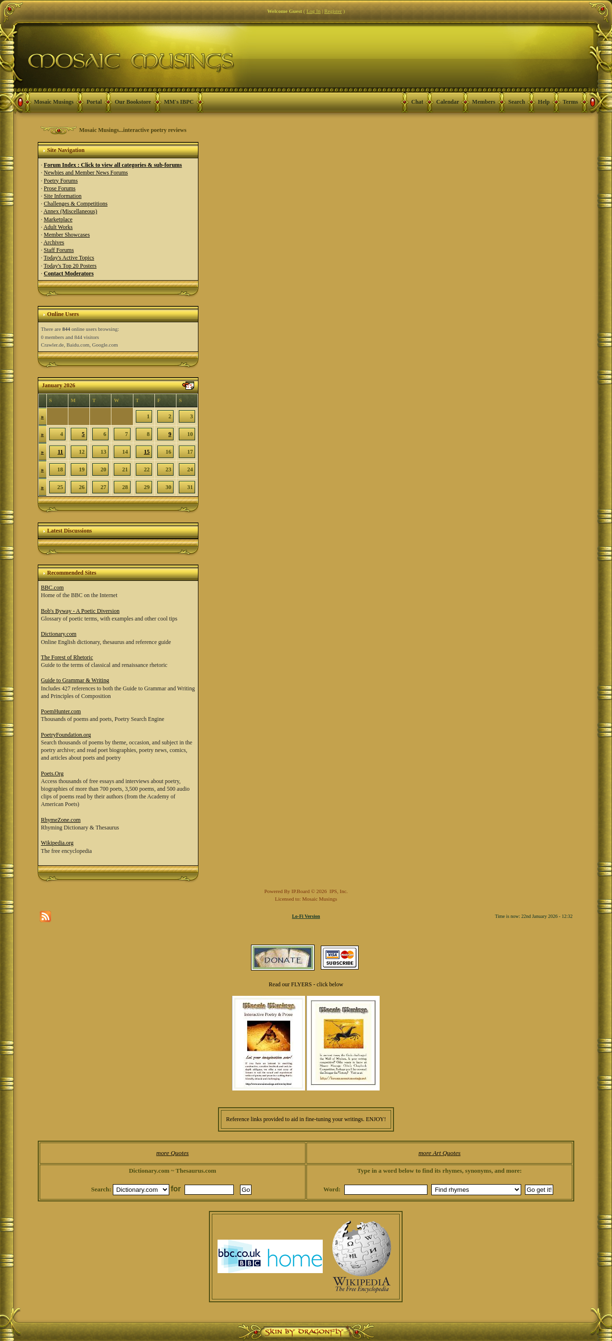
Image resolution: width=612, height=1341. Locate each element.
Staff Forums (59, 250)
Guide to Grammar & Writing (75, 680)
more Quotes (172, 1152)
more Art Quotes (439, 1152)
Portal (94, 101)
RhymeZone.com (61, 820)
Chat (417, 101)
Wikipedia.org (57, 842)
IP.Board (301, 891)
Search (516, 101)
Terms (570, 101)
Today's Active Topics (69, 257)
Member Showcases (67, 234)
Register (333, 11)
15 (147, 451)
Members (483, 101)
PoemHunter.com (61, 711)
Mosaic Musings (54, 101)
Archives (54, 242)
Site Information (63, 196)
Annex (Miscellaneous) (70, 211)
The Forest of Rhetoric (67, 657)
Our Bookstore (133, 101)
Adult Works (58, 227)
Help (544, 101)
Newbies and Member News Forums (86, 172)
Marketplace (58, 219)
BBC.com (52, 587)
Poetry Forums (61, 180)
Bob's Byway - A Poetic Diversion (80, 611)
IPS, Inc (337, 891)
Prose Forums (60, 188)
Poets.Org (52, 773)
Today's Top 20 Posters (70, 265)
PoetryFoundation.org (66, 734)
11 (60, 451)
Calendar (447, 101)
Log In (313, 11)
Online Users (63, 314)
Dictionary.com (58, 634)
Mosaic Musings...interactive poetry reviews (132, 130)
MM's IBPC (179, 101)
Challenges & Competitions (76, 203)
